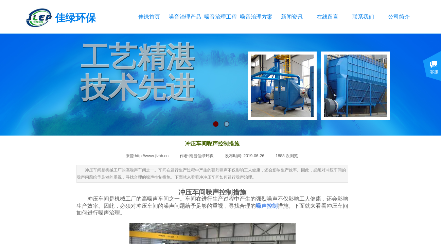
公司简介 (399, 17)
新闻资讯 (292, 17)
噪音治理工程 (220, 17)
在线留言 (327, 17)
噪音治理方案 (256, 17)
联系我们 (363, 17)
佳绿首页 (149, 17)
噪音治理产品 (185, 17)
